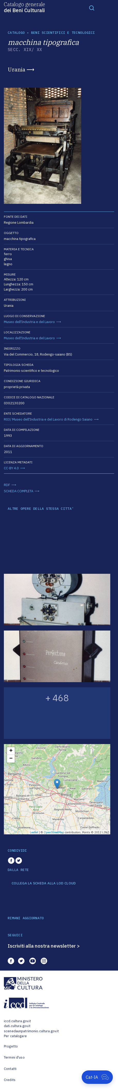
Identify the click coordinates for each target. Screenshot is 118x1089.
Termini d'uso (14, 1057)
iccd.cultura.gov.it (17, 1021)
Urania (16, 69)
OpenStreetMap (54, 832)
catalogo (16, 32)
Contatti (10, 1069)
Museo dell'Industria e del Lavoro (29, 322)
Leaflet (34, 832)
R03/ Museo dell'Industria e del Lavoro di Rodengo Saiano (48, 419)
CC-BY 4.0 (11, 468)
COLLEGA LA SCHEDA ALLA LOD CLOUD (44, 883)
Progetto (11, 1046)
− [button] (11, 759)
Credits (9, 1080)
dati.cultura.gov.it (17, 1026)
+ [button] (11, 751)
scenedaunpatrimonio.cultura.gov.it (31, 1031)
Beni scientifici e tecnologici (63, 32)
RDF (7, 485)
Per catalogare (15, 1036)
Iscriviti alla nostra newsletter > (44, 946)
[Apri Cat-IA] (97, 1077)
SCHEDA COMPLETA (18, 491)
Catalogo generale (24, 7)
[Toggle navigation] (92, 8)
